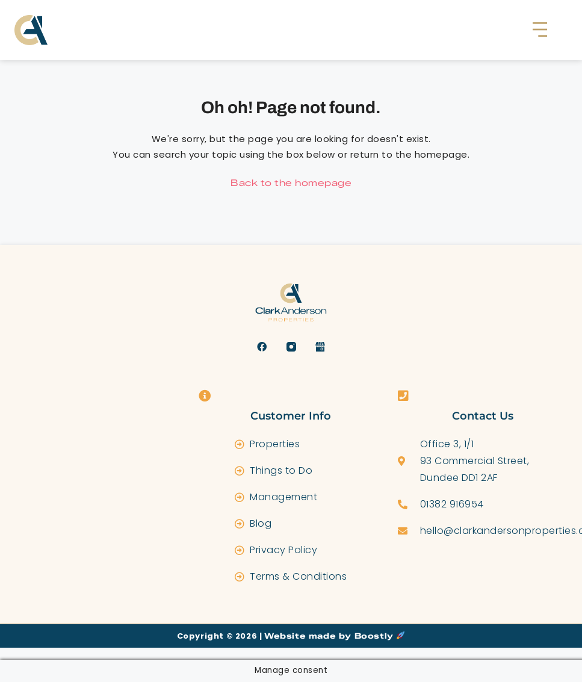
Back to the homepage (291, 183)
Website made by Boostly (334, 635)
